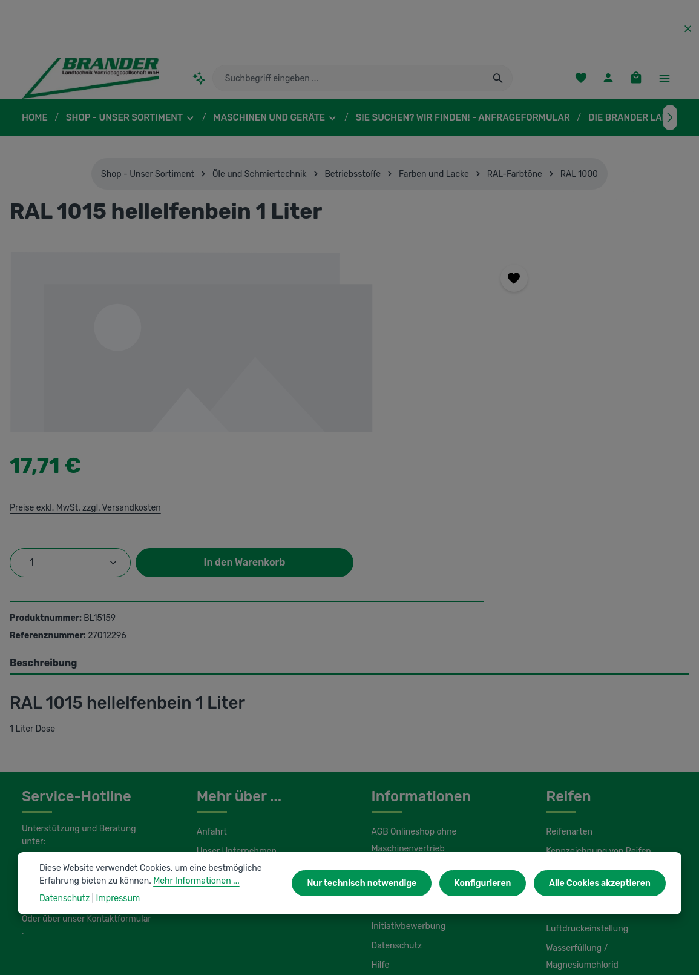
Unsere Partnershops (237, 919)
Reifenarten (567, 684)
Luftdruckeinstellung (584, 781)
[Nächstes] (670, 124)
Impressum (392, 759)
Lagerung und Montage (590, 762)
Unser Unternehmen (235, 704)
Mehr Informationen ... (189, 880)
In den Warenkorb (528, 408)
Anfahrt (210, 684)
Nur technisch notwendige (373, 883)
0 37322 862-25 (64, 706)
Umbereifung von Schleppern (600, 723)
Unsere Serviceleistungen (245, 723)
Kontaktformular (116, 758)
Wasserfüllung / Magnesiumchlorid (610, 800)
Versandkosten (412, 957)
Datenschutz (395, 798)
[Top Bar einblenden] (664, 82)
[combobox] (348, 81)
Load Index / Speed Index (594, 742)
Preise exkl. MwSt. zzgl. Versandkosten (494, 315)
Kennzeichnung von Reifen (596, 704)
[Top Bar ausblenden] (688, 29)
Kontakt (211, 742)
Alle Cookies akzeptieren (602, 883)
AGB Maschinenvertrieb (416, 720)
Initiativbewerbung (406, 779)
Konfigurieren (489, 883)
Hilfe (380, 817)
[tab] (349, 516)
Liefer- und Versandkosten (421, 740)
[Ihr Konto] (607, 82)
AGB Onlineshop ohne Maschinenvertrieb (414, 692)
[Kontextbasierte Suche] (199, 81)
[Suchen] (498, 81)
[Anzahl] (480, 370)
